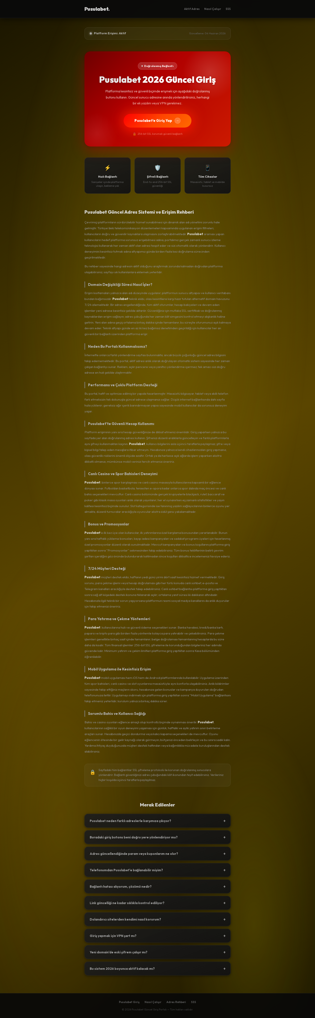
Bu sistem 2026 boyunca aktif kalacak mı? (157, 968)
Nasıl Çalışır (212, 9)
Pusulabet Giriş (129, 1002)
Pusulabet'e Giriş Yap (157, 121)
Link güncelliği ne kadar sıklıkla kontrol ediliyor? (157, 902)
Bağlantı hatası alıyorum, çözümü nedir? (157, 886)
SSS (228, 9)
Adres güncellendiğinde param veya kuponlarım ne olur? (157, 853)
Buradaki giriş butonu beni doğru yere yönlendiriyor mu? (157, 837)
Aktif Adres (192, 9)
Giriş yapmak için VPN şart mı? (157, 935)
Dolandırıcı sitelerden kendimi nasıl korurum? (157, 919)
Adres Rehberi (176, 1002)
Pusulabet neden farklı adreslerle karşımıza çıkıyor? (157, 820)
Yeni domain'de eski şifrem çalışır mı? (157, 952)
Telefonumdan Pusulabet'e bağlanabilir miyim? (157, 870)
